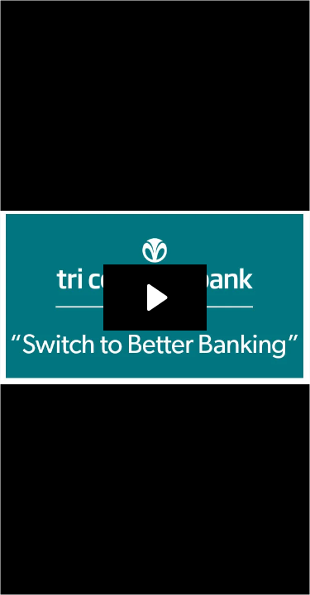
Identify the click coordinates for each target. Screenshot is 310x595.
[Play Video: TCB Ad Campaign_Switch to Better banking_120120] (155, 297)
